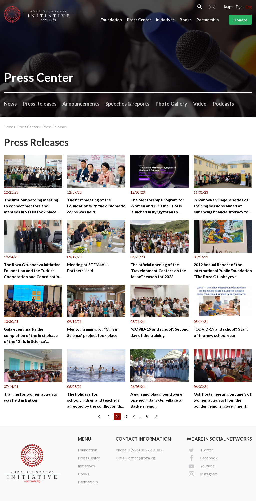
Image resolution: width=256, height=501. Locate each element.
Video (200, 104)
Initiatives (165, 19)
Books (186, 19)
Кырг (228, 6)
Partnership (208, 19)
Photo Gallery (171, 104)
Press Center (139, 19)
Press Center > (30, 127)
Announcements (81, 104)
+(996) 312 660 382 (145, 449)
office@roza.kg (141, 457)
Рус (239, 6)
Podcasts (223, 104)
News (10, 104)
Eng (249, 6)
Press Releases (39, 104)
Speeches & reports (128, 104)
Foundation (111, 19)
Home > (10, 127)
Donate (241, 19)
